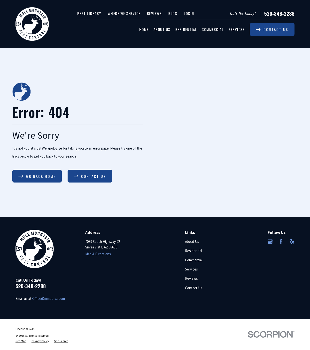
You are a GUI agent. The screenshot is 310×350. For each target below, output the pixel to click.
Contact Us (193, 288)
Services (191, 269)
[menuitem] (21, 341)
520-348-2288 (279, 13)
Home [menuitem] (144, 29)
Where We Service (124, 13)
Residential (193, 250)
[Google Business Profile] (270, 241)
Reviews (154, 13)
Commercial (193, 260)
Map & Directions (98, 254)
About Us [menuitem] (162, 29)
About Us (192, 241)
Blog (172, 13)
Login (189, 13)
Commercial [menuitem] (213, 29)
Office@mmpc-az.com (48, 298)
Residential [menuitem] (186, 29)
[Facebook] (281, 241)
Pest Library (89, 13)
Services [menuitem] (236, 29)
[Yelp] (291, 241)
